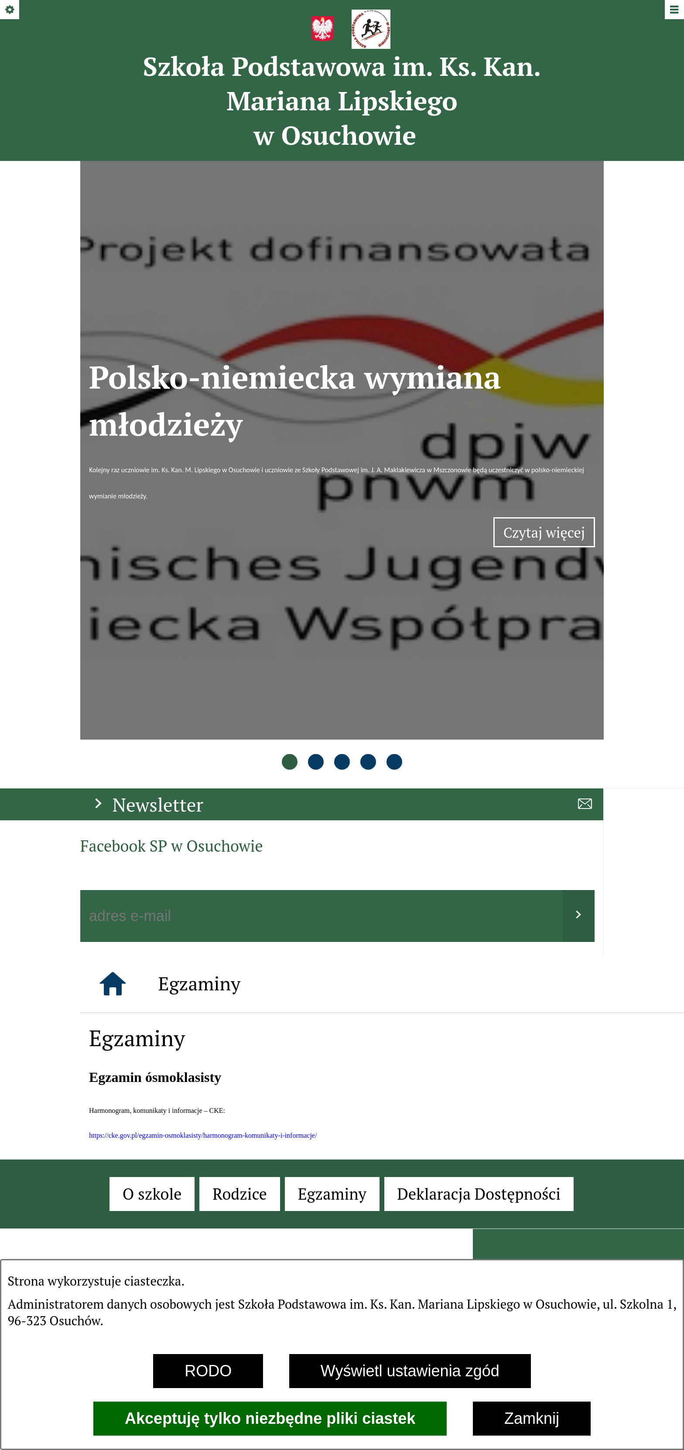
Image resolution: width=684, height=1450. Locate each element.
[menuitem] (152, 856)
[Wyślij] (578, 578)
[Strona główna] (112, 646)
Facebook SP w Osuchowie (171, 508)
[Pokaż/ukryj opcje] (10, 10)
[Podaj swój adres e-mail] (321, 578)
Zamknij (531, 1418)
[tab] (290, 426)
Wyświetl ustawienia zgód (410, 1371)
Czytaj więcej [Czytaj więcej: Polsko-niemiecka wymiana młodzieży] (549, 366)
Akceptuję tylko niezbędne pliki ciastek (270, 1418)
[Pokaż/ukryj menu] (673, 10)
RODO (208, 1371)
